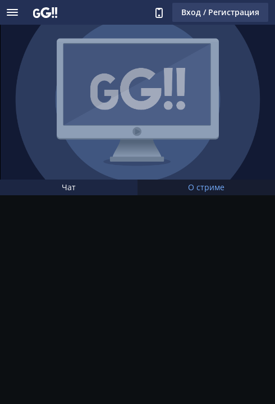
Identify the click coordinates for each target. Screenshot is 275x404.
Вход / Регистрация (220, 12)
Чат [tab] (69, 187)
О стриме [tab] (206, 187)
